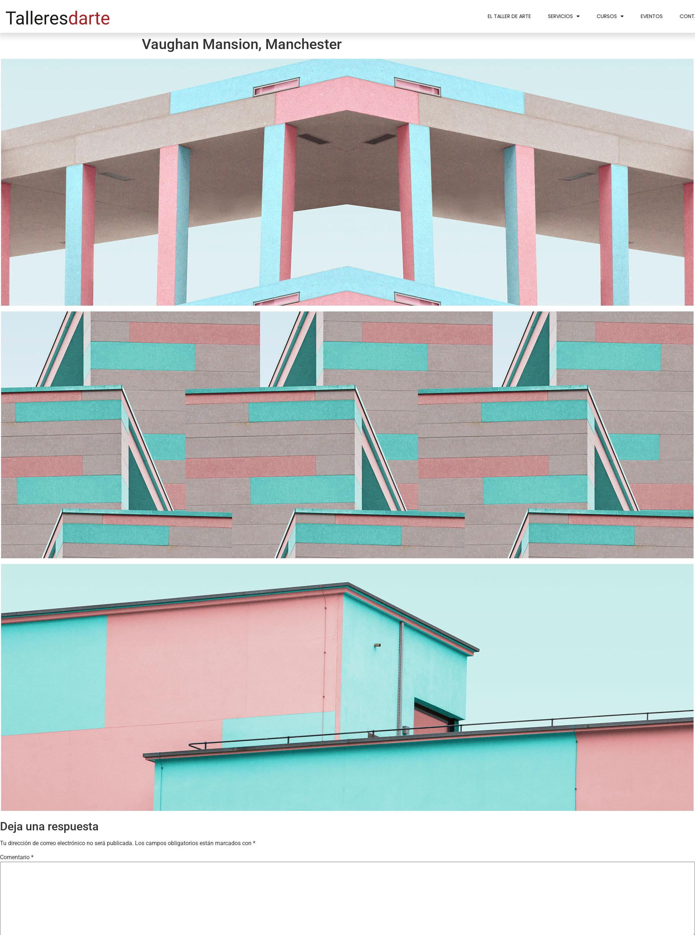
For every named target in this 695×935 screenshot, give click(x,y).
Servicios (603, 16)
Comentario (17, 857)
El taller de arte (548, 16)
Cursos (649, 16)
